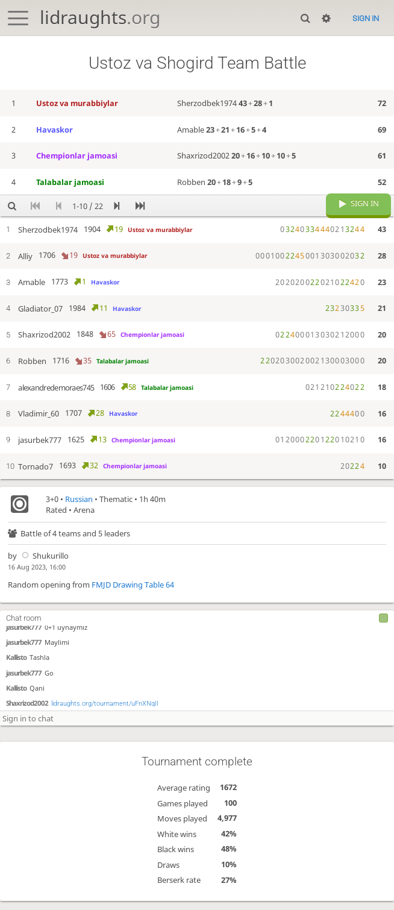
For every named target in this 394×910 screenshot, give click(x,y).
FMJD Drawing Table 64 (133, 593)
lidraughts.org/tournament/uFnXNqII (104, 711)
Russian (79, 508)
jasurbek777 (24, 634)
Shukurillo (44, 564)
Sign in (365, 18)
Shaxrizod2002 (27, 710)
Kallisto (16, 665)
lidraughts (100, 17)
